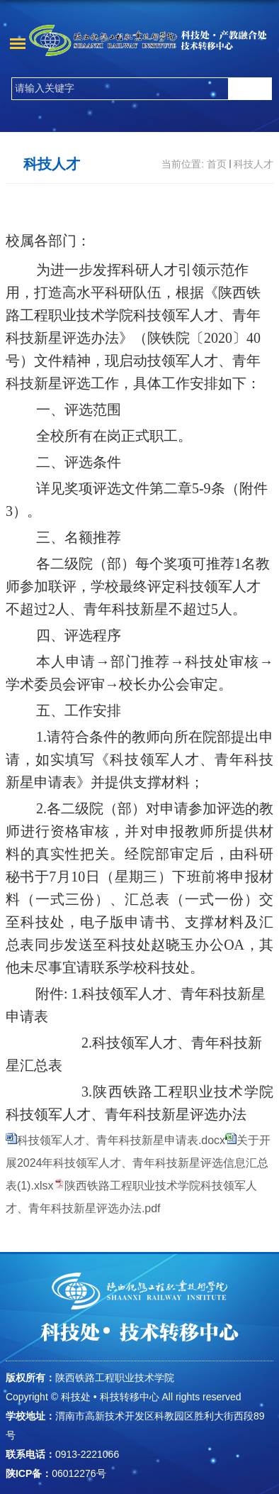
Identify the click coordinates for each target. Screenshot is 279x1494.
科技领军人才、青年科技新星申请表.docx (121, 1140)
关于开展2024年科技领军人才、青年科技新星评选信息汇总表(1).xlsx (138, 1163)
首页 (217, 164)
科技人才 (253, 164)
